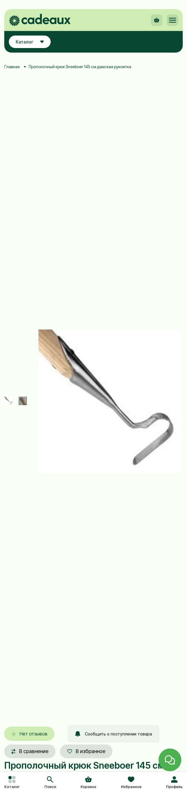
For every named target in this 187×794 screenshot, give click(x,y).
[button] (50, 783)
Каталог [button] (30, 42)
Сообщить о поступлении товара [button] (113, 734)
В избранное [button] (86, 751)
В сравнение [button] (29, 751)
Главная (12, 66)
